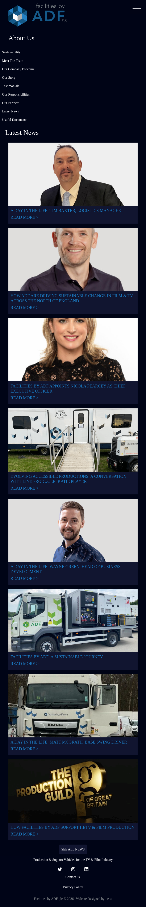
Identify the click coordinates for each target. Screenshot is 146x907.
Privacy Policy (73, 887)
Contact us (73, 877)
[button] (136, 7)
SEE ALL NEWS (73, 849)
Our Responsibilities (16, 94)
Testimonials (10, 86)
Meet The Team (12, 60)
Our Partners (10, 103)
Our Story (9, 77)
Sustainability (11, 52)
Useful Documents (14, 119)
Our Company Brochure (18, 69)
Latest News (10, 111)
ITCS (108, 898)
